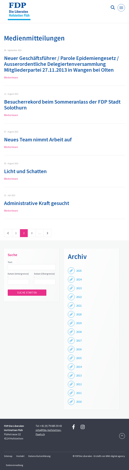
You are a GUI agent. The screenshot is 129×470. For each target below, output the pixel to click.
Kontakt (20, 456)
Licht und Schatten (25, 171)
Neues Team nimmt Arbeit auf (38, 139)
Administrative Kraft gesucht (36, 203)
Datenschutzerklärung (39, 456)
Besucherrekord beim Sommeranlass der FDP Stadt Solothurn (62, 104)
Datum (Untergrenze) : (18, 275)
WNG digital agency (115, 456)
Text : (10, 262)
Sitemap (8, 456)
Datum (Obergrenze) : (44, 275)
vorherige (8, 233)
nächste (47, 233)
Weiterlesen (11, 77)
